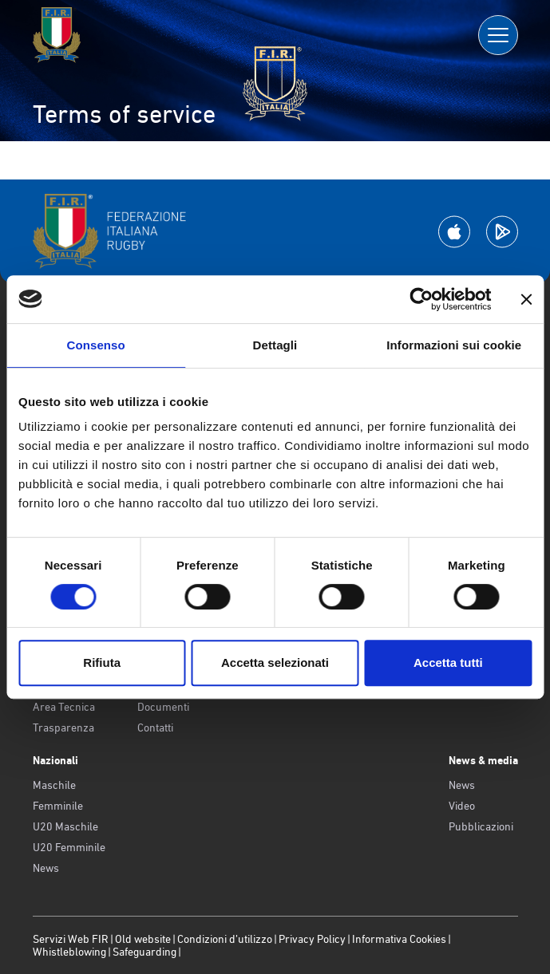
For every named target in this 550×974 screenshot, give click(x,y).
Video (462, 805)
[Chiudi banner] (526, 299)
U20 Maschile (65, 826)
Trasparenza (63, 727)
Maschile (54, 785)
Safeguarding (144, 951)
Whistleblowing (69, 951)
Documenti (163, 706)
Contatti (155, 727)
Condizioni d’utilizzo (224, 939)
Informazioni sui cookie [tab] (453, 345)
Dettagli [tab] (275, 345)
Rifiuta (102, 662)
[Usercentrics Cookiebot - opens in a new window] (421, 299)
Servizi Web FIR (71, 939)
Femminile (58, 805)
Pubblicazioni (481, 826)
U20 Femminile (69, 847)
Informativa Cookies (399, 939)
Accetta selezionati (275, 662)
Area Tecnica (64, 706)
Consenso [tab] (96, 345)
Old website (143, 939)
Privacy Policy (312, 939)
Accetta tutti (448, 662)
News (46, 868)
